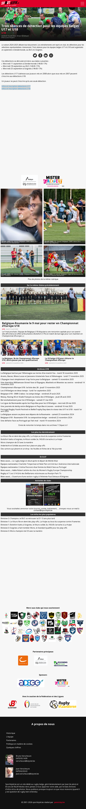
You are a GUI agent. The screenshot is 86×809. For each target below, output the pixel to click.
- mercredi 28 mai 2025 (38, 403)
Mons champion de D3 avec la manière (17, 442)
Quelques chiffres (13, 747)
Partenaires (11, 740)
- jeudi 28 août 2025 (36, 397)
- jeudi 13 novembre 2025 (30, 387)
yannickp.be (59, 802)
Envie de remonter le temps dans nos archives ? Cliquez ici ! (43, 425)
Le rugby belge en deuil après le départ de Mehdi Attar (29, 461)
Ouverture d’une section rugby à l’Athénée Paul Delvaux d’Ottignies (35, 476)
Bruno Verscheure (23, 36)
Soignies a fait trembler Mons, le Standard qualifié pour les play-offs (34, 528)
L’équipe (9, 736)
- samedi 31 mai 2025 (27, 400)
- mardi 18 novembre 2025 (39, 373)
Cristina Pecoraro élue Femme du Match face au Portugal (33, 467)
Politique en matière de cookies (19, 744)
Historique (10, 733)
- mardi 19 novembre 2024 (31, 421)
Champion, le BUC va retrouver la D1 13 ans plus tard (28, 518)
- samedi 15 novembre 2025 (37, 379)
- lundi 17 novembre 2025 (42, 376)
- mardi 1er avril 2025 (41, 410)
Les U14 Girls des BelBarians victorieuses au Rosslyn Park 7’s (31, 473)
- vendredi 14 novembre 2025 (43, 383)
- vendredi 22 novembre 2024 (36, 417)
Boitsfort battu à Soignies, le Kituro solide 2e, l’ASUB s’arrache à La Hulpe (31, 439)
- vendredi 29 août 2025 (30, 394)
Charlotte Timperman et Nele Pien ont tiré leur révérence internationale (40, 464)
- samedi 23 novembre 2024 (37, 414)
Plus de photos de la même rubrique (43, 279)
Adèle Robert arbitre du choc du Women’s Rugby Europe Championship (36, 470)
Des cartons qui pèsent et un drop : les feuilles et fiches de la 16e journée (31, 449)
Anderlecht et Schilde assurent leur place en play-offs (23, 445)
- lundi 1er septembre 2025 (26, 390)
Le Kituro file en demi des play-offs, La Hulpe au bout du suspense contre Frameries (36, 436)
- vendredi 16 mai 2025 (37, 406)
